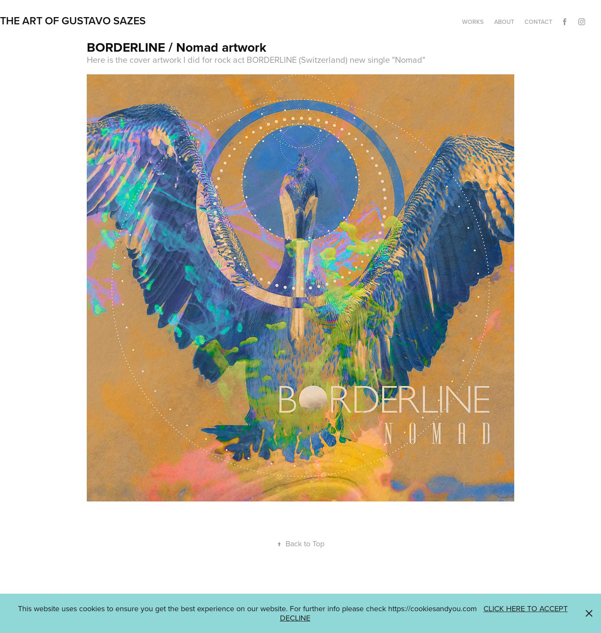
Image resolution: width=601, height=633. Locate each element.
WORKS (472, 22)
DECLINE (295, 617)
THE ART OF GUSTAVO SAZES (73, 20)
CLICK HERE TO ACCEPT (525, 608)
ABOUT (504, 22)
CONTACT (538, 22)
